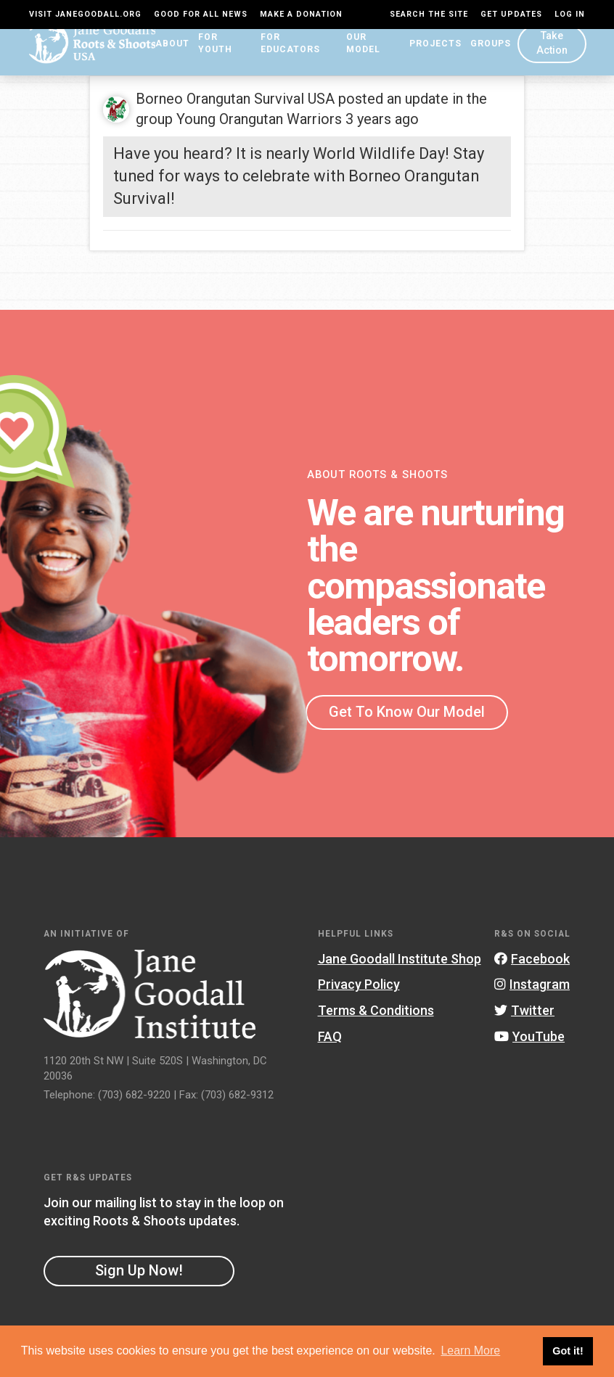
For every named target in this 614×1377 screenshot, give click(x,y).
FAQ (330, 1040)
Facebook (532, 963)
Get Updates (511, 14)
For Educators (290, 54)
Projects (431, 54)
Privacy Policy (359, 989)
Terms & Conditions (376, 1015)
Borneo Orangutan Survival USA (235, 103)
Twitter (524, 1015)
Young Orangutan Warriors (259, 124)
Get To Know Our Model (407, 716)
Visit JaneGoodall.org (85, 14)
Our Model (368, 54)
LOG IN (569, 14)
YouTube (529, 1040)
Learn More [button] (470, 1350)
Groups (486, 54)
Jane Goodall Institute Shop (399, 963)
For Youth (212, 54)
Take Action (550, 53)
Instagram (532, 989)
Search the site (429, 14)
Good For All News (200, 14)
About (158, 54)
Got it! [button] (567, 1351)
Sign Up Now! (139, 1275)
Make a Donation (301, 14)
